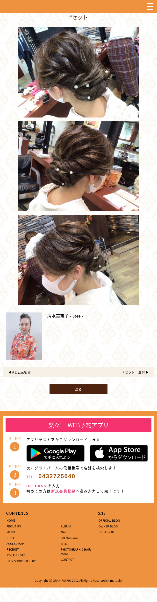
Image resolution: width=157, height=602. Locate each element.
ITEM (64, 543)
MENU (11, 532)
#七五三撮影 (21, 372)
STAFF (11, 538)
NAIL (64, 532)
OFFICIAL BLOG (109, 520)
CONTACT (67, 559)
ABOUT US (14, 526)
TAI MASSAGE (69, 538)
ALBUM (66, 526)
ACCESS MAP (15, 543)
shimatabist (114, 580)
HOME (11, 520)
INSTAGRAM (106, 532)
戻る (78, 389)
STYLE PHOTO (16, 555)
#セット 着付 (134, 372)
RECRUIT (13, 549)
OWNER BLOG (108, 526)
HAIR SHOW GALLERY (21, 561)
